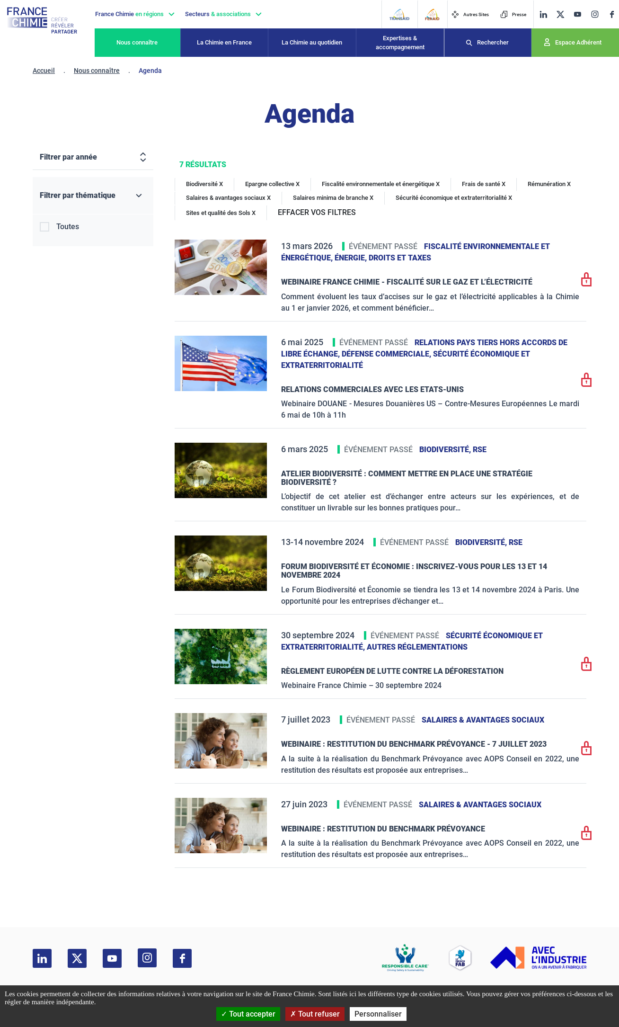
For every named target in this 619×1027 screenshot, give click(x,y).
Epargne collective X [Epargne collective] (272, 184)
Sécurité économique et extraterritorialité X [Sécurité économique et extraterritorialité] (454, 197)
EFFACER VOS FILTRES (317, 212)
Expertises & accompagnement (400, 43)
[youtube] (577, 14)
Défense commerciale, (387, 353)
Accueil (44, 70)
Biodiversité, (446, 449)
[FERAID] (432, 14)
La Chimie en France (224, 42)
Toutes (67, 226)
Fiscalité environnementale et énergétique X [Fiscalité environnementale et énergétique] (381, 184)
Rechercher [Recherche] (493, 42)
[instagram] (594, 14)
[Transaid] (399, 14)
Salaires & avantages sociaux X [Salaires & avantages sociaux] (228, 197)
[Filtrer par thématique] (93, 195)
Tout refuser (315, 1013)
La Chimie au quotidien (312, 42)
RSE (479, 449)
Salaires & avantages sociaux (483, 719)
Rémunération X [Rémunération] (549, 184)
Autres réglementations (417, 647)
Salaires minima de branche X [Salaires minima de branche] (333, 197)
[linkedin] (543, 14)
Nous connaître (137, 42)
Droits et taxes (400, 257)
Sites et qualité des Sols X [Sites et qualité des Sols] (221, 212)
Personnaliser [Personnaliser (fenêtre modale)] (378, 1013)
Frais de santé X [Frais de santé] (483, 184)
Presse (513, 14)
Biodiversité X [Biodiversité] (204, 184)
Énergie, (352, 257)
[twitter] (560, 14)
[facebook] (612, 14)
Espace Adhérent (578, 42)
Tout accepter (248, 1013)
